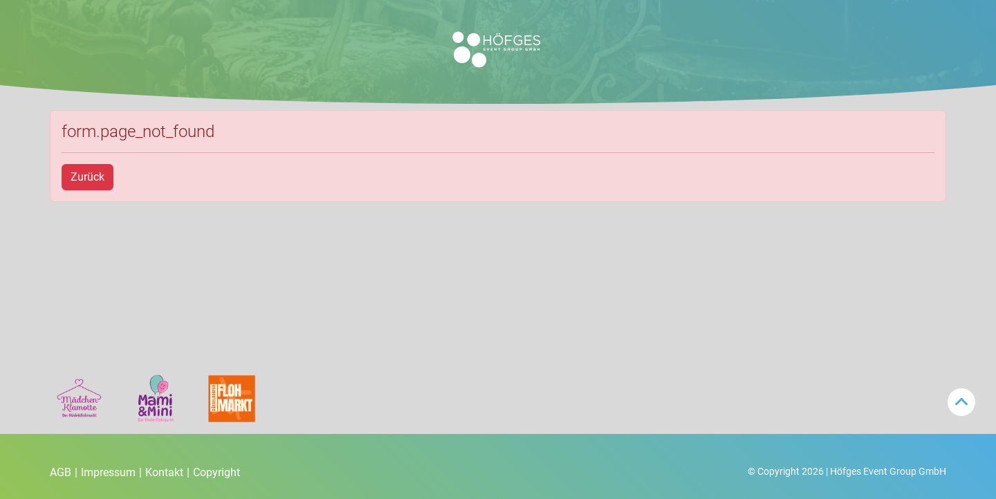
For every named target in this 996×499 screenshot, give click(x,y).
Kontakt (167, 472)
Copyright (216, 472)
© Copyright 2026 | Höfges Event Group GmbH (847, 471)
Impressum (111, 472)
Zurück (87, 176)
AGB (63, 472)
